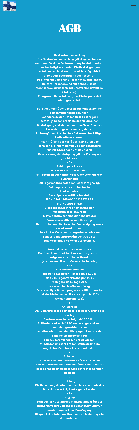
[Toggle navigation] (133, 5)
